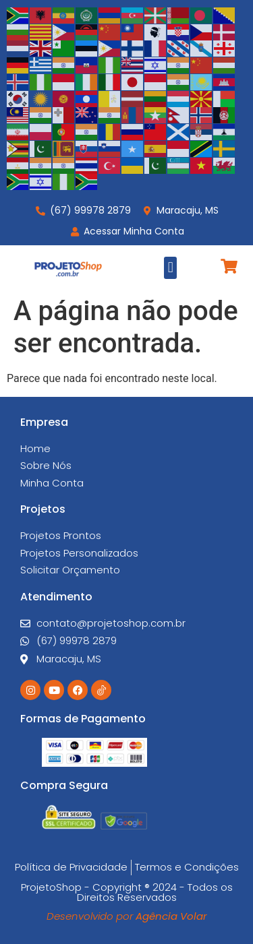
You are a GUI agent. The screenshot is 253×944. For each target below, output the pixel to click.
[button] (170, 268)
